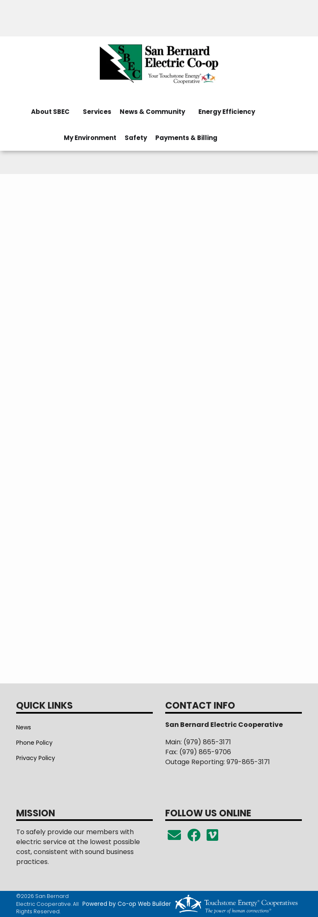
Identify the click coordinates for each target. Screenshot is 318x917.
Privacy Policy (35, 758)
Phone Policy (34, 742)
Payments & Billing (186, 137)
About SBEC (50, 111)
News (23, 727)
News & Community (152, 111)
